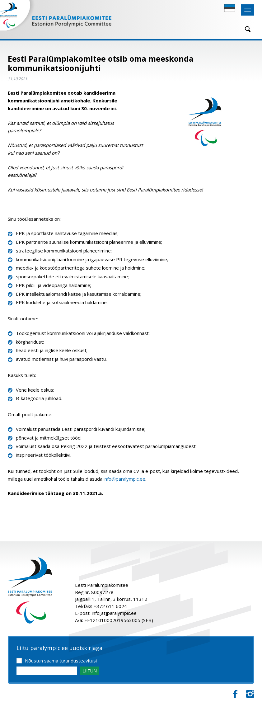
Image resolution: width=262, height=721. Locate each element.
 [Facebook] (235, 694)
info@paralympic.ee (123, 479)
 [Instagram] (250, 694)
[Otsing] (245, 29)
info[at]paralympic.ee (114, 613)
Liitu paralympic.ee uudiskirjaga (59, 648)
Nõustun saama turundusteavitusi (61, 660)
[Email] (46, 671)
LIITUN (89, 671)
